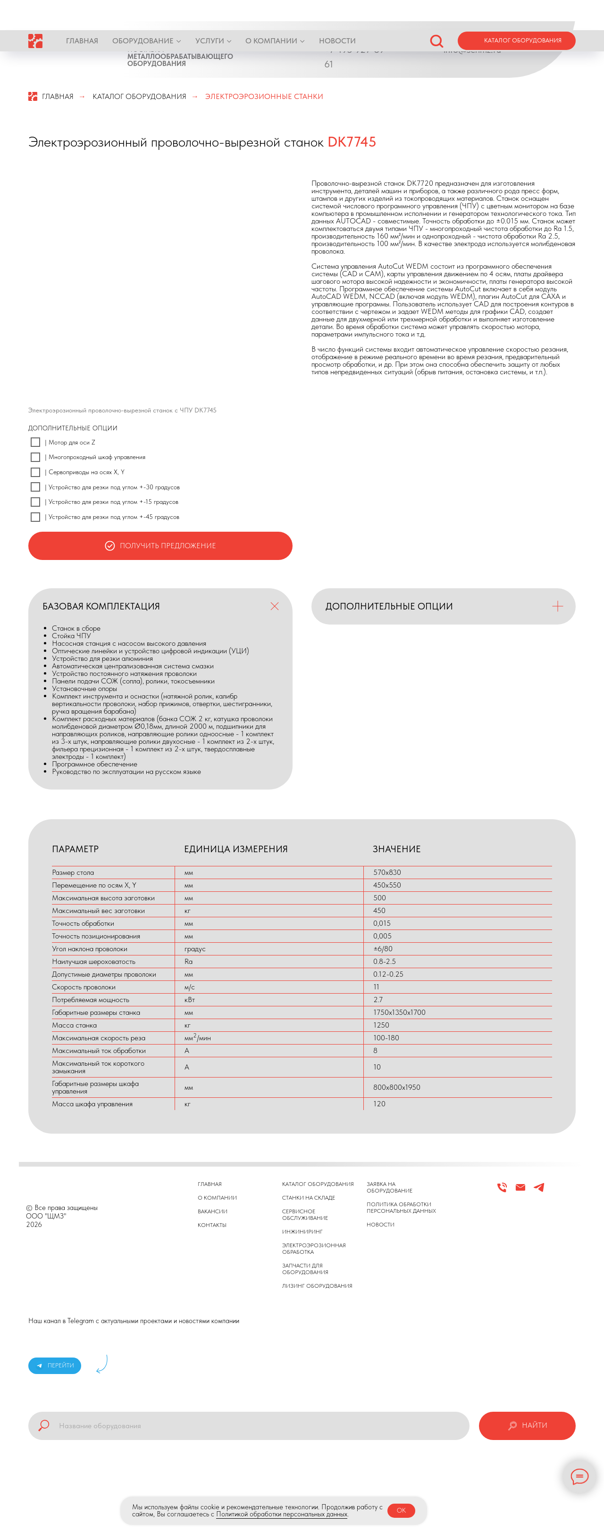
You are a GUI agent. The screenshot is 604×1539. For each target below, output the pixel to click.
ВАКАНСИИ (212, 1211)
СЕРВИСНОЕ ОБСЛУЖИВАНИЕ (305, 1214)
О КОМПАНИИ (271, 10)
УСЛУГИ (209, 10)
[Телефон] (502, 1191)
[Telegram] (538, 1191)
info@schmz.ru (472, 49)
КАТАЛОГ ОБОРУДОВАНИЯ (139, 96)
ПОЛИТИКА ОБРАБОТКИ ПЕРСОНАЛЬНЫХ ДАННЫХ (401, 1207)
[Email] (520, 1191)
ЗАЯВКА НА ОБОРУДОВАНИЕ (389, 1187)
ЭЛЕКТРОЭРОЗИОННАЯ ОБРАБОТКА (314, 1248)
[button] (436, 10)
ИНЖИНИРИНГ (302, 1231)
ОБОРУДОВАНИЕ (143, 10)
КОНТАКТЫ (212, 1225)
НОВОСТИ (337, 10)
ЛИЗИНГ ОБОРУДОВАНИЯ (317, 1286)
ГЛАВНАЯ (82, 10)
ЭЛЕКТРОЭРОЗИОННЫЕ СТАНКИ (264, 96)
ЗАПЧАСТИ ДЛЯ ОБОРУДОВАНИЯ (305, 1269)
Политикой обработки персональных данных (281, 1514)
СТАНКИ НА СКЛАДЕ (308, 1197)
